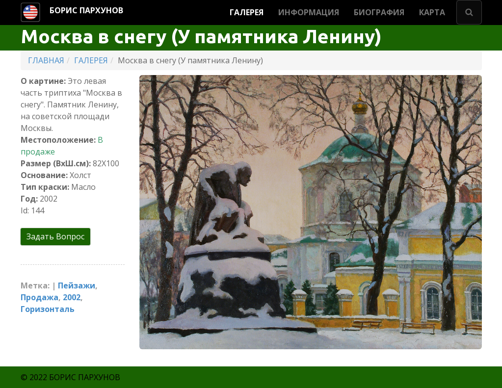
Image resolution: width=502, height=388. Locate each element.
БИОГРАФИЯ (379, 12)
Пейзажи (76, 285)
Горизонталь (48, 309)
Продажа (39, 297)
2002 (71, 297)
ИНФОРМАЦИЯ (308, 12)
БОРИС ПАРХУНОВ (86, 10)
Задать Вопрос (55, 236)
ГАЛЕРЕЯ (247, 12)
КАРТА (432, 12)
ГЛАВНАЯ (46, 60)
